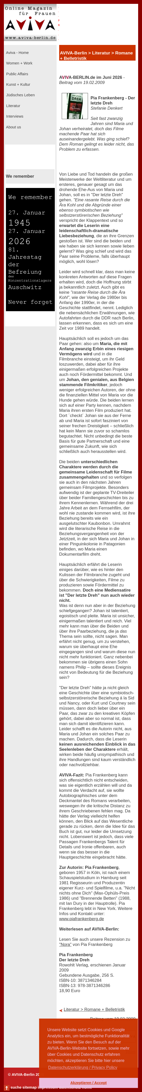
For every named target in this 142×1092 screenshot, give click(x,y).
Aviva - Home (17, 53)
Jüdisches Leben (20, 95)
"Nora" (65, 944)
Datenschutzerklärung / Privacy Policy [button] (82, 1067)
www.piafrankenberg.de (81, 918)
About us (13, 127)
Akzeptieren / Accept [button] (88, 1083)
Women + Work (18, 63)
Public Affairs (16, 74)
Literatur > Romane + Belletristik (94, 1009)
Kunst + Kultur (17, 84)
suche (16, 1087)
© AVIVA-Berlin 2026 (26, 1074)
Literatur (12, 106)
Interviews (14, 116)
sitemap (29, 1087)
